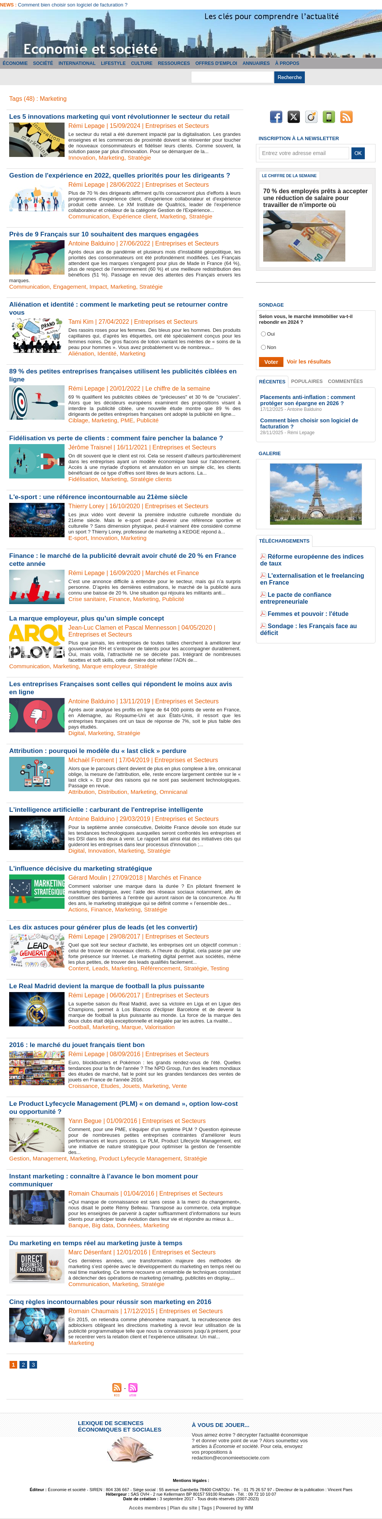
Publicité (150, 420)
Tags (206, 1508)
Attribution (82, 792)
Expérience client (137, 216)
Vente (184, 1086)
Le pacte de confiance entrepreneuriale (314, 577)
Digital (76, 733)
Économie (15, 63)
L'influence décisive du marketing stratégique (83, 868)
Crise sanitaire (87, 599)
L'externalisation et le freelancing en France (319, 566)
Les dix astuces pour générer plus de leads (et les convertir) (107, 927)
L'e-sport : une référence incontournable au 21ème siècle (102, 497)
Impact (102, 286)
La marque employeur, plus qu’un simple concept (90, 618)
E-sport (78, 538)
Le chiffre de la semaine (292, 176)
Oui (271, 331)
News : (9, 5)
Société (43, 63)
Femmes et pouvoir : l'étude (300, 588)
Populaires (307, 378)
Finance (122, 599)
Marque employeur (110, 666)
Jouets (134, 1086)
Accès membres (149, 1508)
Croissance (83, 1086)
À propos (287, 63)
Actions (78, 909)
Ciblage (78, 420)
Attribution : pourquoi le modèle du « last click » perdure (101, 751)
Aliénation (81, 353)
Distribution (114, 792)
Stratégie (142, 157)
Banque (78, 1225)
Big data (104, 1225)
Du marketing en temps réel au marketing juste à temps (99, 1243)
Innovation (82, 157)
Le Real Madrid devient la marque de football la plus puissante (111, 986)
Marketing (113, 157)
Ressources (174, 63)
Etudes (111, 1086)
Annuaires (256, 63)
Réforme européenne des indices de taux (316, 554)
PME (129, 420)
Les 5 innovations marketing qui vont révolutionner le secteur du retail (124, 116)
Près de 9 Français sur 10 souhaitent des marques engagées (108, 234)
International (77, 63)
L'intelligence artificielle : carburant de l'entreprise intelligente (110, 809)
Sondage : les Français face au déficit (312, 600)
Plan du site (184, 1508)
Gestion (19, 1158)
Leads (101, 968)
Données (131, 1225)
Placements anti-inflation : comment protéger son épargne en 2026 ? (313, 398)
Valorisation (163, 1027)
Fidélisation (83, 479)
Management (51, 1158)
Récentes (272, 378)
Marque (134, 1027)
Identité (108, 353)
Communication (89, 216)
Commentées (346, 378)
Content (79, 968)
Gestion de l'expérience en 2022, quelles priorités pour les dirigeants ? (124, 175)
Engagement (72, 286)
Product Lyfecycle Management (146, 1158)
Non (271, 344)
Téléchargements (284, 538)
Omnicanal (178, 792)
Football (79, 1027)
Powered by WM (232, 1508)
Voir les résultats (305, 358)
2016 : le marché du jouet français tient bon (80, 1045)
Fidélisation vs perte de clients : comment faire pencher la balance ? (120, 438)
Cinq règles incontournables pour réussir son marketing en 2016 (114, 1302)
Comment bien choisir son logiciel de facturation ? (73, 5)
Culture (141, 63)
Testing (226, 968)
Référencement (164, 968)
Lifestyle (113, 63)
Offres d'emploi (216, 63)
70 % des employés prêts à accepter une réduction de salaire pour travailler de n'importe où (310, 196)
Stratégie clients (154, 479)
